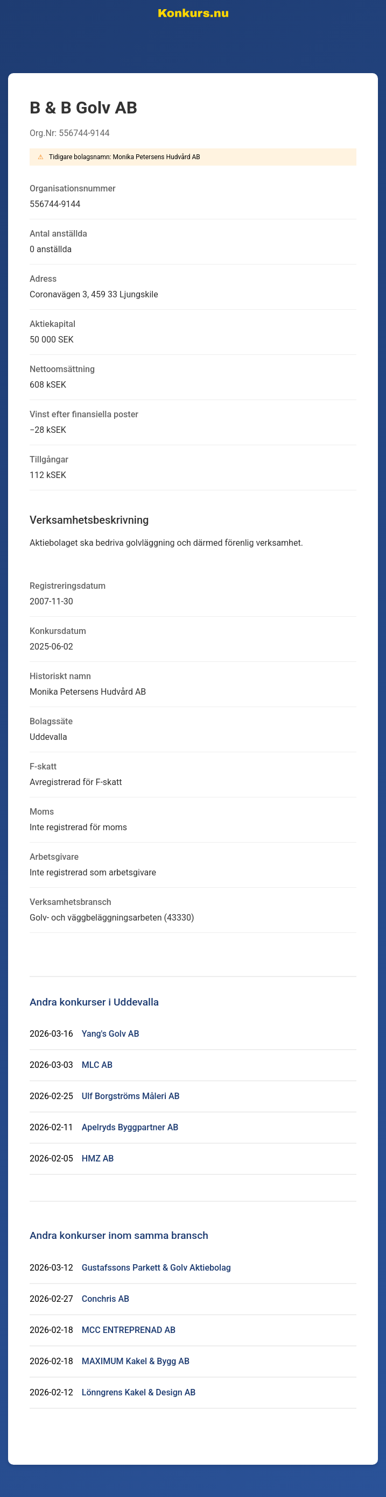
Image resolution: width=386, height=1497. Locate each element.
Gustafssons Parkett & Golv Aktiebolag (156, 1268)
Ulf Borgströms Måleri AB (131, 1096)
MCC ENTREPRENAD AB (129, 1330)
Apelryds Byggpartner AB (130, 1127)
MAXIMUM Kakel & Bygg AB (136, 1361)
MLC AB (97, 1065)
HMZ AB (98, 1158)
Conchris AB (105, 1299)
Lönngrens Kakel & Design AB (139, 1392)
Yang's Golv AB (110, 1034)
